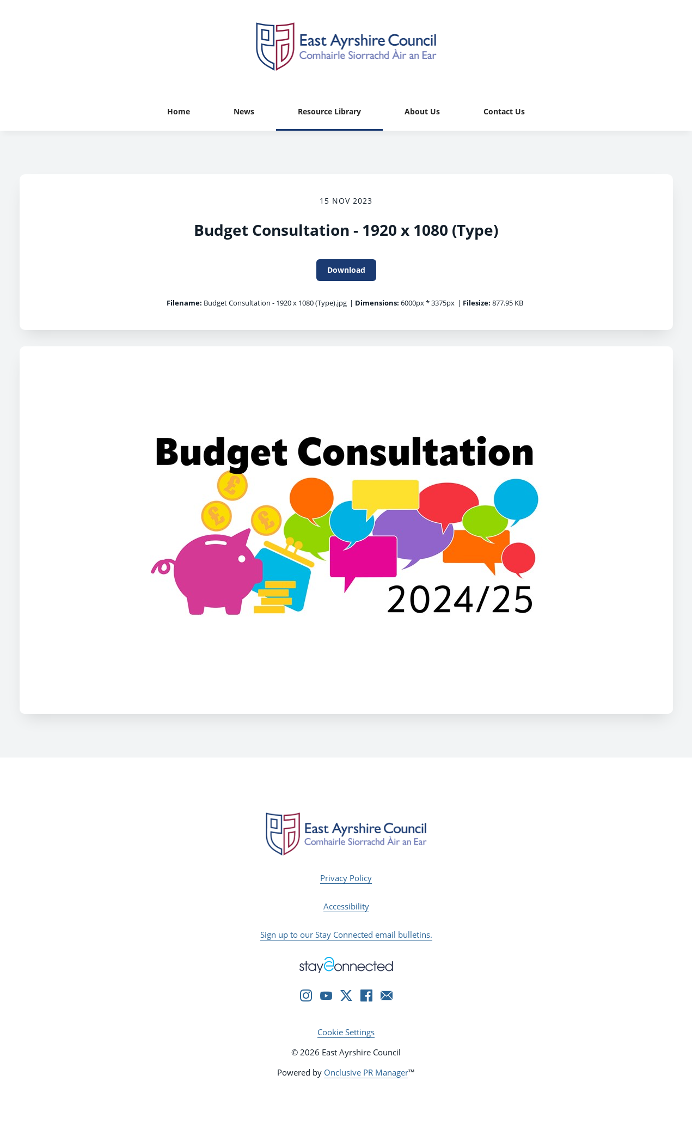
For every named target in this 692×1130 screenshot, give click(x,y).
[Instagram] (306, 995)
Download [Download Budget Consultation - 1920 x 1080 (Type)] (346, 270)
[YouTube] (326, 995)
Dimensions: (377, 303)
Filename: (184, 303)
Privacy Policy (346, 877)
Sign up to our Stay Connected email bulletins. (346, 934)
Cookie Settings (346, 1032)
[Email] (387, 995)
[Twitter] (346, 995)
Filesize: (477, 303)
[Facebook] (366, 995)
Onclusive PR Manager (366, 1072)
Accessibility (346, 906)
